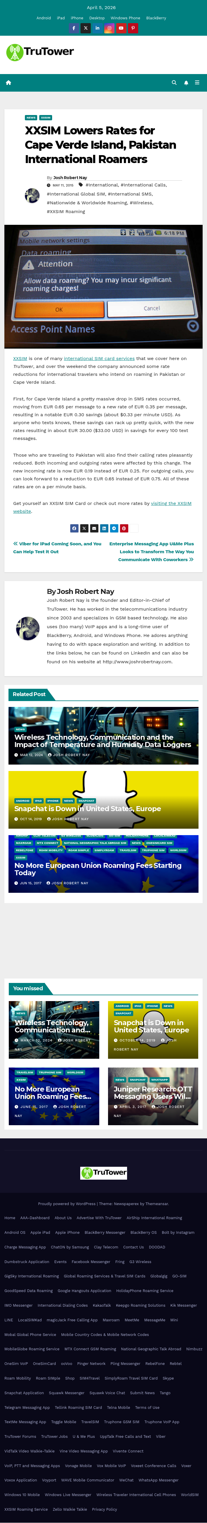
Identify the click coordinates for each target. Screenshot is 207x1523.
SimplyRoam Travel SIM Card (131, 1378)
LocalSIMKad (164, 835)
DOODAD (157, 1247)
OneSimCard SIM (159, 843)
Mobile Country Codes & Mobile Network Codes (105, 1335)
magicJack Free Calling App (72, 1320)
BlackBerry (156, 18)
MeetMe (132, 1320)
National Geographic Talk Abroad (151, 1349)
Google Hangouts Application (84, 1291)
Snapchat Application (24, 1393)
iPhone (77, 18)
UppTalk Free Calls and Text (125, 1437)
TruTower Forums (20, 1437)
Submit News (142, 1393)
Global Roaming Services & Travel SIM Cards (105, 1276)
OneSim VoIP (16, 1364)
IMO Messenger (18, 1305)
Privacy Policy (104, 1509)
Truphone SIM (153, 850)
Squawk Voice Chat (107, 1393)
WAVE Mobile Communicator (87, 1481)
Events (60, 1262)
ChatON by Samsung (70, 1247)
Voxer (186, 1466)
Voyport (49, 1481)
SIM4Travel (90, 1378)
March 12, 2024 (37, 1041)
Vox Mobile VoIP (111, 1466)
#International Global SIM (76, 194)
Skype (168, 1378)
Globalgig (95, 835)
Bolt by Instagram (178, 1233)
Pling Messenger (125, 1364)
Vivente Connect (128, 1451)
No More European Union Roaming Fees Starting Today (98, 869)
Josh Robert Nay (70, 178)
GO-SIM (114, 835)
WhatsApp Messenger (158, 1481)
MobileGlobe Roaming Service (31, 1349)
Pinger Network (91, 1364)
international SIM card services (99, 359)
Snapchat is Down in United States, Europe (87, 809)
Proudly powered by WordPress (67, 1204)
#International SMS (129, 194)
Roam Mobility (51, 850)
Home (9, 1218)
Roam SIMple (78, 850)
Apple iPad (40, 1233)
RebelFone (25, 850)
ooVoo (66, 1364)
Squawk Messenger (67, 1393)
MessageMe (154, 1320)
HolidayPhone (137, 835)
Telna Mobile (118, 1408)
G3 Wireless (71, 835)
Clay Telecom (44, 835)
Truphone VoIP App (161, 1422)
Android (44, 18)
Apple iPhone (67, 1233)
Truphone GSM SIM (121, 1422)
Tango (165, 1393)
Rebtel (176, 1364)
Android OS (14, 1233)
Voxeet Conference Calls (153, 1466)
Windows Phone (125, 18)
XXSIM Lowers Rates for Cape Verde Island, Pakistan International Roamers (100, 145)
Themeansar (157, 1204)
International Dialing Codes (63, 1305)
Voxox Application (20, 1481)
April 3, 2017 (133, 1107)
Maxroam (23, 843)
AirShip (22, 835)
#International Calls (143, 185)
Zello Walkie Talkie (70, 1509)
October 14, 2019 (138, 1041)
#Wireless (141, 203)
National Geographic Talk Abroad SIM (95, 843)
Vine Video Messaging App (83, 1451)
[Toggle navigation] (197, 83)
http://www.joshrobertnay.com (137, 662)
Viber (161, 1437)
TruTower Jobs (54, 1437)
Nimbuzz (194, 1349)
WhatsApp (159, 1080)
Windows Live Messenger (68, 1495)
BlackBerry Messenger (105, 1233)
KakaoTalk (102, 1305)
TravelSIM (127, 850)
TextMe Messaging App (25, 1422)
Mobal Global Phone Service (30, 1335)
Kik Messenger (183, 1305)
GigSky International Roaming (31, 1276)
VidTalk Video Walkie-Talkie (29, 1451)
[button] (174, 82)
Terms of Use (147, 1408)
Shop (70, 1378)
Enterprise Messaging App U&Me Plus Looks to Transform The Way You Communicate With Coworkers (152, 552)
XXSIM (45, 117)
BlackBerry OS (143, 1233)
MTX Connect (48, 843)
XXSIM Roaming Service (26, 1509)
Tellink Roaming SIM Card (78, 1408)
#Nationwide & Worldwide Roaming (87, 203)
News (31, 117)
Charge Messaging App (25, 1247)
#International (101, 185)
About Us (62, 1218)
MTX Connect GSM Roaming (90, 1349)
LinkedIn (140, 653)
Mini (174, 1320)
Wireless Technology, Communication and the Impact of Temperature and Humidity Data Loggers (102, 741)
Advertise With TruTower (99, 1218)
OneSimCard (44, 1364)
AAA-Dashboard (34, 1218)
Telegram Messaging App (27, 1408)
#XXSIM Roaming (66, 212)
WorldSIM (178, 850)
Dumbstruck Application (26, 1262)
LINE (8, 1320)
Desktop (97, 18)
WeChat (126, 1481)
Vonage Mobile (78, 1466)
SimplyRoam (104, 850)
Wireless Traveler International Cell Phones (136, 1495)
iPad (61, 18)
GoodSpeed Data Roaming (28, 1291)
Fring (119, 1262)
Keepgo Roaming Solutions (140, 1305)
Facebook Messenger (91, 1262)
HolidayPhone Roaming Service (144, 1291)
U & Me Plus (84, 1437)
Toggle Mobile (63, 1422)
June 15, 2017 (34, 1107)
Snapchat (86, 801)
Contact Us (133, 1247)
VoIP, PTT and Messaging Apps (32, 1466)
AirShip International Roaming (154, 1218)
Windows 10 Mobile (22, 1495)
